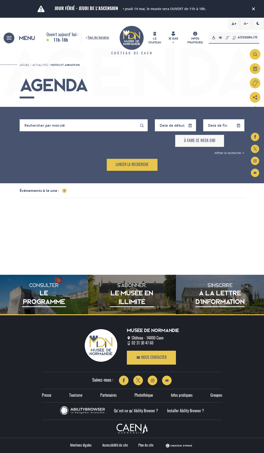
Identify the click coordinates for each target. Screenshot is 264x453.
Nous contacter (151, 358)
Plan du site (145, 445)
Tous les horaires (98, 38)
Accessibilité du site (115, 445)
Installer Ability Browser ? (185, 411)
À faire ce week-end (199, 141)
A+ (233, 23)
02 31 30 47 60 (142, 343)
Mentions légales (81, 445)
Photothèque (144, 395)
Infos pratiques (181, 395)
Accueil (25, 65)
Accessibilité (234, 38)
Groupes (216, 395)
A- (246, 23)
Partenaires (108, 395)
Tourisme (75, 395)
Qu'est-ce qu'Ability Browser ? (136, 411)
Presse (46, 395)
